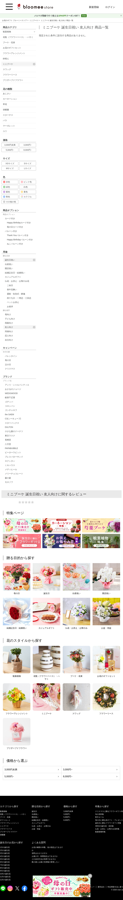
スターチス (8, 115)
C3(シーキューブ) (13, 418)
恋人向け (9, 335)
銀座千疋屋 (10, 397)
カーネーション (10, 99)
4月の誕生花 (5, 856)
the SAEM (9, 414)
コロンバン (10, 406)
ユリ (5, 131)
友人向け (20, 327)
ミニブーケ (34, 20)
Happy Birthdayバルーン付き (20, 239)
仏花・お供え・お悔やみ (41, 826)
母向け (8, 314)
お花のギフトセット (12, 48)
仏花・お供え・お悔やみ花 (17, 281)
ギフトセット (5, 820)
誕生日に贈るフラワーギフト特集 (108, 823)
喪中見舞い (12, 289)
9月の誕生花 (5, 871)
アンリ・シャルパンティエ (17, 385)
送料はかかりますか (39, 853)
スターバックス (12, 423)
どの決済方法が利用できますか (44, 859)
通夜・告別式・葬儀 (16, 294)
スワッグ (7, 69)
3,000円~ (28, 145)
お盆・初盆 (36, 829)
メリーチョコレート (14, 473)
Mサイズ (10, 168)
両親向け (9, 323)
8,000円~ (28, 150)
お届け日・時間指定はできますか (45, 856)
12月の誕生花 (5, 880)
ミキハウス (10, 465)
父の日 (8, 364)
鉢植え (6, 58)
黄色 (24, 192)
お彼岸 (10, 306)
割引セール (99, 817)
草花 (5, 104)
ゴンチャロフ (11, 410)
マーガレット (9, 126)
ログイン (110, 7)
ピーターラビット (13, 452)
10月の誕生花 (5, 874)
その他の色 (9, 202)
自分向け (9, 340)
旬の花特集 (99, 814)
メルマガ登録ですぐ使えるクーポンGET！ (57, 16)
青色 (6, 197)
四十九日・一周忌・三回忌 (19, 298)
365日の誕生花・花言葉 (104, 826)
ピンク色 (26, 182)
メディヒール (11, 469)
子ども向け (10, 319)
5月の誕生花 (5, 859)
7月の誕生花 (5, 865)
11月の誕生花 (5, 877)
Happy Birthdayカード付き (19, 222)
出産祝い (9, 264)
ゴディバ (9, 402)
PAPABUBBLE (11, 448)
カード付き (10, 218)
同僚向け (9, 331)
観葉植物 (7, 32)
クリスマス (10, 369)
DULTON (9, 427)
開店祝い (9, 268)
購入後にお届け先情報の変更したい (45, 862)
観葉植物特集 (100, 832)
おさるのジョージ (13, 389)
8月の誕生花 (5, 868)
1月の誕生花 (5, 847)
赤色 (6, 182)
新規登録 (94, 7)
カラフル (26, 197)
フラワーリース (10, 75)
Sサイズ (27, 163)
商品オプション (9, 214)
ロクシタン (10, 461)
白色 (24, 187)
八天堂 (8, 444)
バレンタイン (11, 356)
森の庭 (8, 478)
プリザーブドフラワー (13, 80)
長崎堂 (8, 440)
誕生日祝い (20, 260)
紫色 (6, 192)
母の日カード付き (15, 227)
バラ (5, 120)
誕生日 (34, 811)
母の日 (8, 360)
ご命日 (10, 285)
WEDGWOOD (11, 393)
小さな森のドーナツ (14, 431)
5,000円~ (10, 150)
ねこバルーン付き (15, 244)
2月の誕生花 (5, 850)
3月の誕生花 (5, 853)
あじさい (7, 93)
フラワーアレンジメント (14, 53)
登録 (84, 16)
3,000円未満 (9, 145)
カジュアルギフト (13, 277)
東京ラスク (10, 435)
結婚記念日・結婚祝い (15, 273)
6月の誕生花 (5, 862)
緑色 (6, 187)
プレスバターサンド (14, 457)
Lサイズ (27, 168)
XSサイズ (9, 163)
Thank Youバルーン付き (18, 235)
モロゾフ (9, 482)
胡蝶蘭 (6, 110)
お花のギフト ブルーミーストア (14, 20)
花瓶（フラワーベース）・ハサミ (18, 37)
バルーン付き (11, 231)
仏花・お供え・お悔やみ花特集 (107, 829)
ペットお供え (13, 302)
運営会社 (101, 887)
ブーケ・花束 (9, 42)
